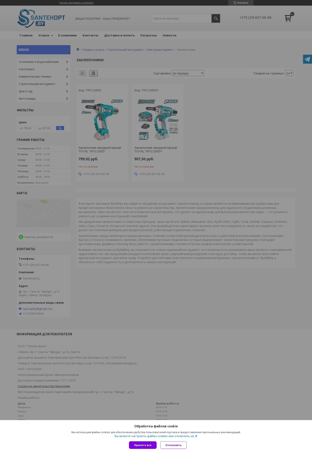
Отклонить (174, 445)
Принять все (142, 445)
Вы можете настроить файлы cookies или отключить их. (154, 436)
